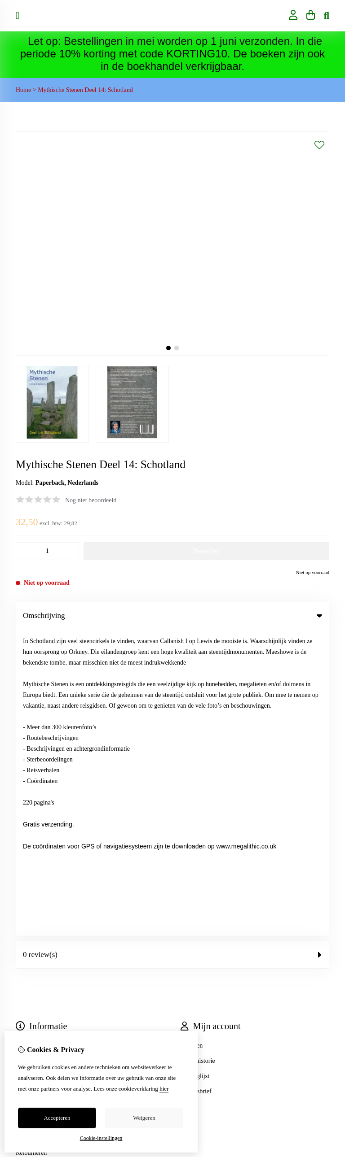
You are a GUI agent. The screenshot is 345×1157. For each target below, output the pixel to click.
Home (23, 90)
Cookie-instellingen (101, 1138)
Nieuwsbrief (196, 784)
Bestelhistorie (198, 754)
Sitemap (26, 861)
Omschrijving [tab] (172, 615)
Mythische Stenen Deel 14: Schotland (85, 90)
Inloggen (192, 738)
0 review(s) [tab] (172, 648)
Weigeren (144, 1117)
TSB (324, 902)
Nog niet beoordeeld (90, 500)
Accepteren (57, 1117)
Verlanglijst (195, 769)
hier (163, 1088)
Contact (25, 830)
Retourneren (31, 846)
